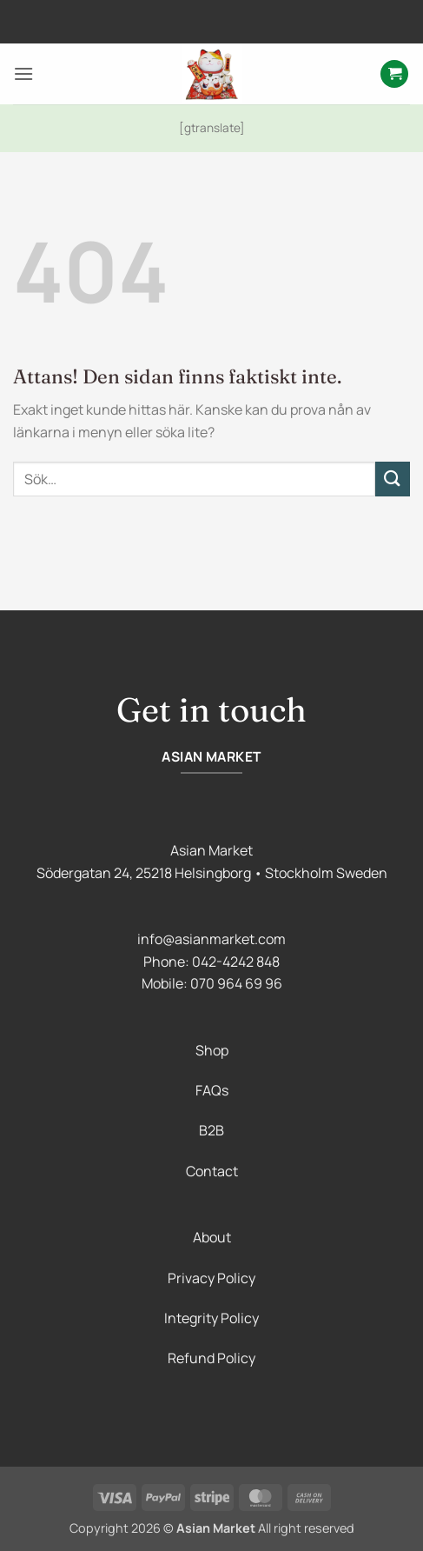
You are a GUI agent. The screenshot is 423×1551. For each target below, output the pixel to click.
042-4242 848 (236, 961)
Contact (212, 1171)
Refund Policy (211, 1358)
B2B (211, 1130)
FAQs (211, 1090)
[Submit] (392, 479)
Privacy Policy (211, 1278)
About (212, 1237)
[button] (23, 73)
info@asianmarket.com (211, 939)
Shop (211, 1050)
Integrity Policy (211, 1318)
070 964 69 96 (236, 983)
